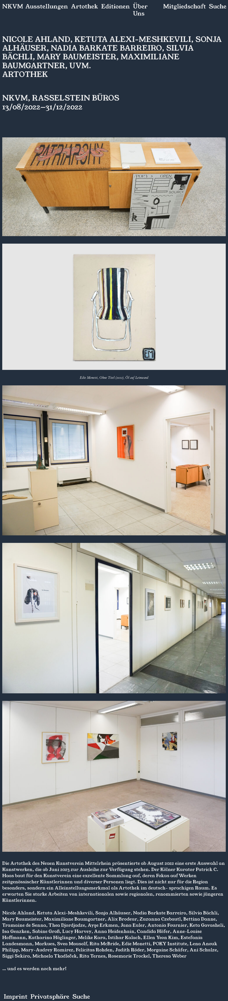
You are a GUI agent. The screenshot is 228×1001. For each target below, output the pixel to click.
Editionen (115, 6)
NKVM (12, 6)
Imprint (15, 996)
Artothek (84, 6)
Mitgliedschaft (184, 6)
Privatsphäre (49, 996)
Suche (218, 6)
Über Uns (140, 10)
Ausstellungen (46, 6)
